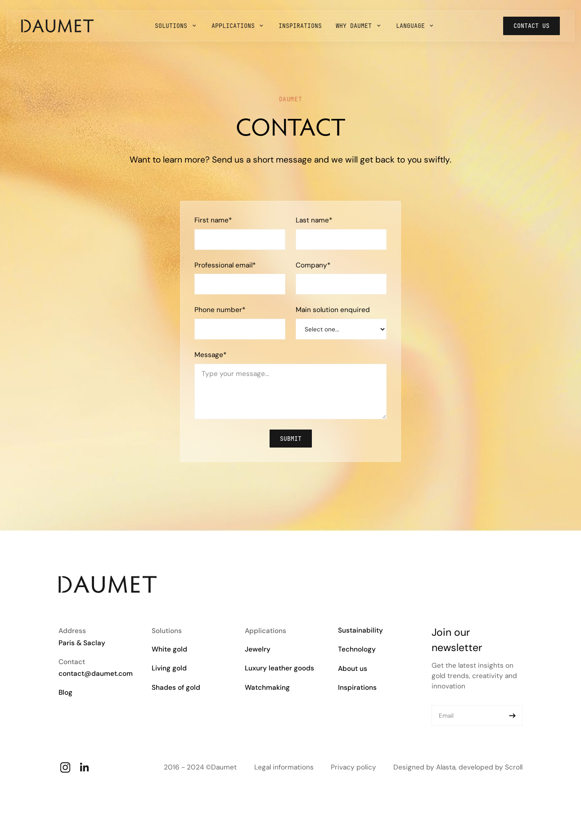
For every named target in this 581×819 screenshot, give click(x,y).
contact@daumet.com (96, 673)
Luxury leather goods (279, 668)
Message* (210, 354)
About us (352, 668)
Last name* (314, 220)
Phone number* (219, 309)
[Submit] (512, 715)
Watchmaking (267, 687)
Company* (313, 265)
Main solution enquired (333, 309)
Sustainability (360, 630)
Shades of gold (176, 687)
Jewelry (257, 649)
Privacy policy (353, 767)
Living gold (169, 668)
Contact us (531, 26)
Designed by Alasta (424, 767)
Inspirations (357, 687)
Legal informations (284, 767)
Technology (357, 649)
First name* (213, 220)
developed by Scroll (490, 767)
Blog (65, 692)
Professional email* (225, 265)
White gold (169, 649)
